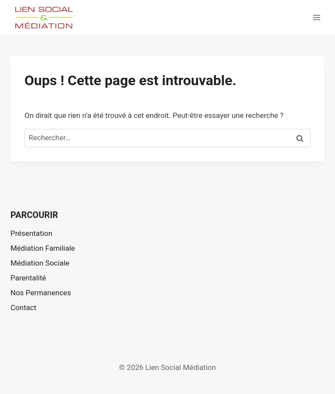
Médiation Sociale (39, 263)
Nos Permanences (40, 292)
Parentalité (28, 277)
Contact (23, 307)
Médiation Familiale (42, 248)
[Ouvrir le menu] (316, 17)
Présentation (31, 233)
